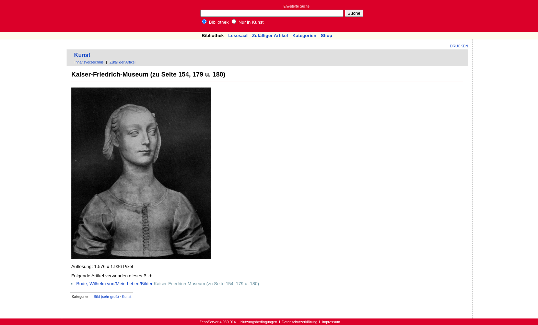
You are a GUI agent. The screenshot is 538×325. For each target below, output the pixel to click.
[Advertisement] (506, 15)
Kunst (82, 55)
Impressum (331, 322)
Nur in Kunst (248, 22)
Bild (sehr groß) (106, 296)
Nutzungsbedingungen (259, 322)
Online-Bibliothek (32, 16)
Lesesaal (237, 35)
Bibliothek (215, 22)
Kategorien (304, 35)
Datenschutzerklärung (299, 322)
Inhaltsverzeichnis (89, 62)
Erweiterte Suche (296, 6)
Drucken (459, 46)
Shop (326, 35)
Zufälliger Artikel (270, 35)
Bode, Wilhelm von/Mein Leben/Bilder (114, 283)
